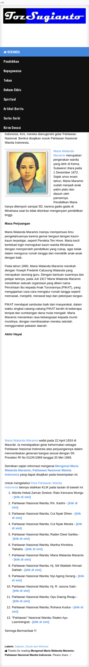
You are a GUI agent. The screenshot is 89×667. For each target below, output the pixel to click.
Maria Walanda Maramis (21, 440)
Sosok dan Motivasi (36, 646)
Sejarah (19, 646)
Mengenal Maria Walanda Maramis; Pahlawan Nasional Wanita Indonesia (41, 470)
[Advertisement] (44, 36)
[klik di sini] (22, 497)
